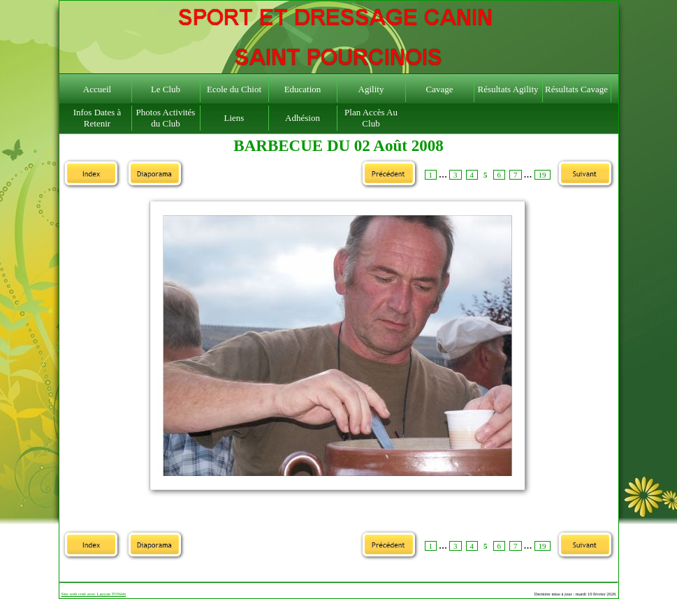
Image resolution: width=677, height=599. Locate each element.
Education (302, 89)
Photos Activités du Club (166, 118)
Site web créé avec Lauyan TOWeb (93, 593)
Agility (371, 89)
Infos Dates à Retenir (97, 118)
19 (542, 175)
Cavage (439, 89)
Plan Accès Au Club (371, 118)
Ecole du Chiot (234, 89)
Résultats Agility (507, 89)
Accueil (97, 89)
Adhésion (302, 118)
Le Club (165, 89)
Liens (234, 118)
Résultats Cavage (576, 89)
